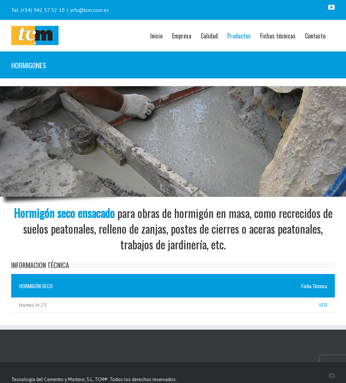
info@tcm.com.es (89, 10)
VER (323, 305)
